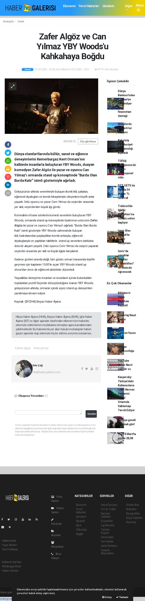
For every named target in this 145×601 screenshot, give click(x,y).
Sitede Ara (132, 504)
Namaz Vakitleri (106, 515)
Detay (107, 597)
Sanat (21, 21)
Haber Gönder (10, 570)
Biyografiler (133, 513)
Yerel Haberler (89, 6)
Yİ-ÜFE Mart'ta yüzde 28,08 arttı (127, 438)
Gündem (108, 6)
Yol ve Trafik (108, 509)
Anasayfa (8, 21)
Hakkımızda (9, 540)
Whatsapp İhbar (11, 566)
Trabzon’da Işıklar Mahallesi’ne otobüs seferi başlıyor (126, 214)
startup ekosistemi (11, 598)
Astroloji (131, 522)
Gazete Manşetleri (107, 552)
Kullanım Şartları (11, 562)
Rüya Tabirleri (134, 517)
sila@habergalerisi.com (46, 372)
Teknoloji (81, 529)
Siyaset (80, 521)
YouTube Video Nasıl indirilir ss (125, 365)
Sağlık (79, 534)
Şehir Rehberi (109, 545)
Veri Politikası (10, 549)
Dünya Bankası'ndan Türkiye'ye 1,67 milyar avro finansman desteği (126, 103)
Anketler (131, 509)
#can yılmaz (41, 348)
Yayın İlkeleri (9, 545)
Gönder (91, 413)
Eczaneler (107, 521)
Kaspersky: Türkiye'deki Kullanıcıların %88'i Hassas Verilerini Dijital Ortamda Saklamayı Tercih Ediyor (126, 394)
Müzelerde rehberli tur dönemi (125, 128)
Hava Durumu (109, 504)
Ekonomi (69, 6)
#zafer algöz (23, 348)
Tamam (122, 597)
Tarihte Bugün (105, 531)
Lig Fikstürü (108, 525)
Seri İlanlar (107, 541)
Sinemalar (107, 537)
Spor (79, 525)
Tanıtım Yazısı (127, 333)
